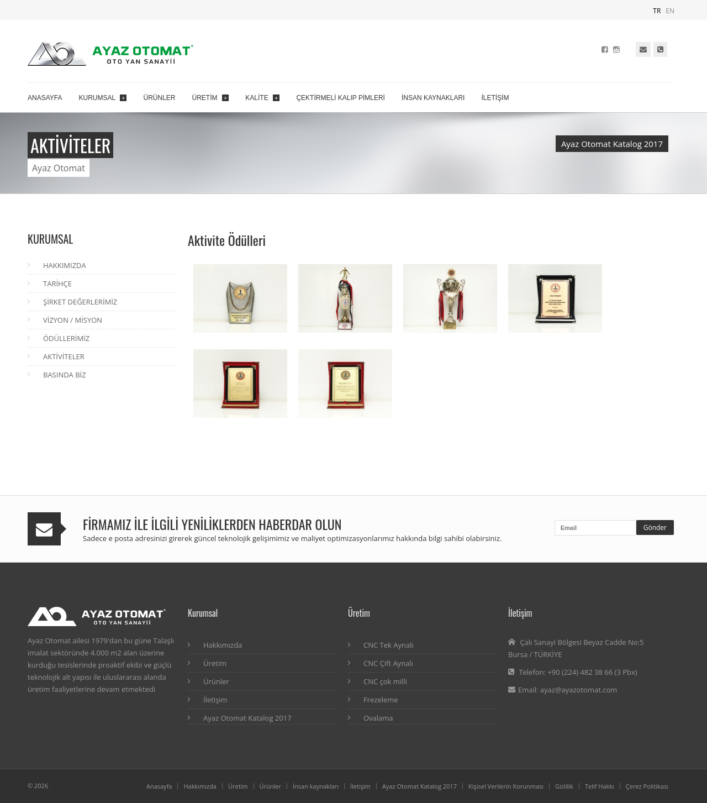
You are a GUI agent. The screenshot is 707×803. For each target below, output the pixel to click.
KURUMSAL (102, 98)
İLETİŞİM (495, 98)
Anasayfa (159, 786)
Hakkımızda (222, 645)
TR (657, 10)
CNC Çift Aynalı (388, 663)
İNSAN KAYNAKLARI (433, 98)
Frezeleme (380, 700)
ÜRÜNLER (159, 98)
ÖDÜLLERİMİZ (66, 338)
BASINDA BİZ (64, 375)
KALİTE (262, 98)
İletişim (215, 700)
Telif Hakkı (599, 786)
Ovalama (378, 718)
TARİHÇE (57, 283)
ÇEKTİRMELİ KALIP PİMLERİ (340, 98)
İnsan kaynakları (316, 786)
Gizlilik (564, 786)
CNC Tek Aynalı (388, 645)
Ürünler (216, 681)
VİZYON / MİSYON (72, 320)
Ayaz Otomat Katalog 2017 (612, 143)
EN (670, 10)
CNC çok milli (385, 681)
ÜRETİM (210, 98)
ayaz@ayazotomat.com (578, 690)
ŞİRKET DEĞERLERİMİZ (80, 302)
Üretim (214, 663)
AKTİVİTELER (64, 356)
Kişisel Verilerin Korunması (506, 786)
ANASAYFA (45, 98)
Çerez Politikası (647, 786)
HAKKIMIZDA (64, 265)
